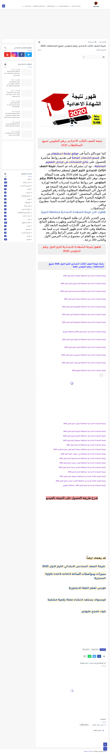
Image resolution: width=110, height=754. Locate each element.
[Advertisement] (55, 24)
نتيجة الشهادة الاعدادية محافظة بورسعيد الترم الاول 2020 (84, 363)
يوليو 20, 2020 (15, 111)
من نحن (55, 1)
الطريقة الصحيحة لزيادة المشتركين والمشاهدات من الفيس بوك (12, 73)
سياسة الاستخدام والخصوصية (65, 1)
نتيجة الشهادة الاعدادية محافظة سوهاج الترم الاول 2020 (84, 440)
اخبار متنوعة (92, 42)
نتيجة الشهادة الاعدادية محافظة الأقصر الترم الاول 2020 (84, 436)
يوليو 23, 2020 (15, 122)
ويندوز (17, 236)
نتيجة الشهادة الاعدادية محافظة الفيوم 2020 (89, 371)
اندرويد (17, 192)
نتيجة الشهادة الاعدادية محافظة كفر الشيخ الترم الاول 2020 (83, 284)
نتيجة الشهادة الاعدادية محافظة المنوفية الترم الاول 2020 (84, 322)
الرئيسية (102, 42)
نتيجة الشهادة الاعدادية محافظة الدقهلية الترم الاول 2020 (84, 315)
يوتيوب (17, 239)
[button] (99, 656)
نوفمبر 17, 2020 (14, 90)
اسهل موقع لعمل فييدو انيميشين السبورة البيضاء (12, 125)
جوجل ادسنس (17, 209)
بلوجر (17, 199)
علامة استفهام (17, 222)
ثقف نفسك (27, 6)
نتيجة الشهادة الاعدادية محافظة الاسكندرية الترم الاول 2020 (83, 291)
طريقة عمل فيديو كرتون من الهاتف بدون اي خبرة (12, 134)
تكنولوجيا (17, 202)
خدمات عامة (86, 649)
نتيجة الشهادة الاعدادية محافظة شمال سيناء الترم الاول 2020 (82, 467)
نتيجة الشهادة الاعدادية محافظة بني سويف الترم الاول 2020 (83, 454)
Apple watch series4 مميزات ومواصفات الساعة (75, 574)
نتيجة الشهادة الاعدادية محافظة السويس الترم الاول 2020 (84, 355)
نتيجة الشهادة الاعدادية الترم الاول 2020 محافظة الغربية (84, 332)
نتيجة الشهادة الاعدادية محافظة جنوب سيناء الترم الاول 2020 (82, 463)
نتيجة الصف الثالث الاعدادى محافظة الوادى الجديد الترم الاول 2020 (81, 481)
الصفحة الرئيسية (77, 1)
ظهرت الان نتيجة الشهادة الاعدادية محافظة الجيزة (73, 212)
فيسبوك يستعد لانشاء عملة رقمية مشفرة (77, 600)
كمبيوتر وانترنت (17, 232)
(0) (39, 50)
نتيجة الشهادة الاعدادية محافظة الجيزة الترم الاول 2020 (85, 299)
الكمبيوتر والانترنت (63, 6)
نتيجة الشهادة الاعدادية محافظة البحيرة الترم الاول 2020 (84, 431)
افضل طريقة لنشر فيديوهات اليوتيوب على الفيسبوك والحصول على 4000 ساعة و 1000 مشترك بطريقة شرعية (12, 84)
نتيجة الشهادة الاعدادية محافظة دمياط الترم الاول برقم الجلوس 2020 (79, 449)
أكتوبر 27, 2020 (14, 80)
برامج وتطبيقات (50, 6)
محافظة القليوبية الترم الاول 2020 (74, 307)
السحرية (100, 578)
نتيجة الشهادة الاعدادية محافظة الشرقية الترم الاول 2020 (84, 340)
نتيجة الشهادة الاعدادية (96, 307)
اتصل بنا (50, 1)
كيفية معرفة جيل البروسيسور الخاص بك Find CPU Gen (13, 105)
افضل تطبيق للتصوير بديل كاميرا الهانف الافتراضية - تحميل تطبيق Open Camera (12, 115)
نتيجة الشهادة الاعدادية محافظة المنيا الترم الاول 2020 (85, 347)
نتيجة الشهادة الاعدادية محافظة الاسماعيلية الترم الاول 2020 (82, 458)
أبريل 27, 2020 (15, 69)
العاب (17, 189)
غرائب (17, 226)
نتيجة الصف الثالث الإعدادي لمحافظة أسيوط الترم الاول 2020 (83, 476)
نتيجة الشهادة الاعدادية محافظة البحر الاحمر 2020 (87, 472)
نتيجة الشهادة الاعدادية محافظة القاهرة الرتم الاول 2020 (84, 276)
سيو (17, 219)
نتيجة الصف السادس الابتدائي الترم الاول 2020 (74, 566)
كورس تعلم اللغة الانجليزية (87, 588)
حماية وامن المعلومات (17, 212)
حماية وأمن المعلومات (38, 6)
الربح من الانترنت (75, 6)
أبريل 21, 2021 (15, 131)
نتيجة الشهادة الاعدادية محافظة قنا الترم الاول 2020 (86, 445)
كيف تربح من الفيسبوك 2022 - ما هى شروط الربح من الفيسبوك (13, 94)
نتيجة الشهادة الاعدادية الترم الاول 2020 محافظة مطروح (84, 485)
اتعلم (17, 179)
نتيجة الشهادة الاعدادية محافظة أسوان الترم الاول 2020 (84, 424)
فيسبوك (17, 229)
